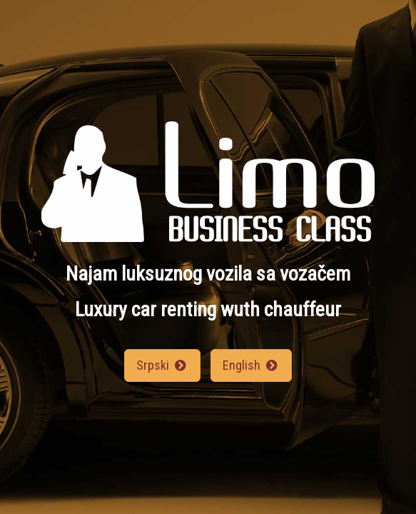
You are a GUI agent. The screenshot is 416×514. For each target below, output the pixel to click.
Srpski (162, 365)
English (251, 365)
